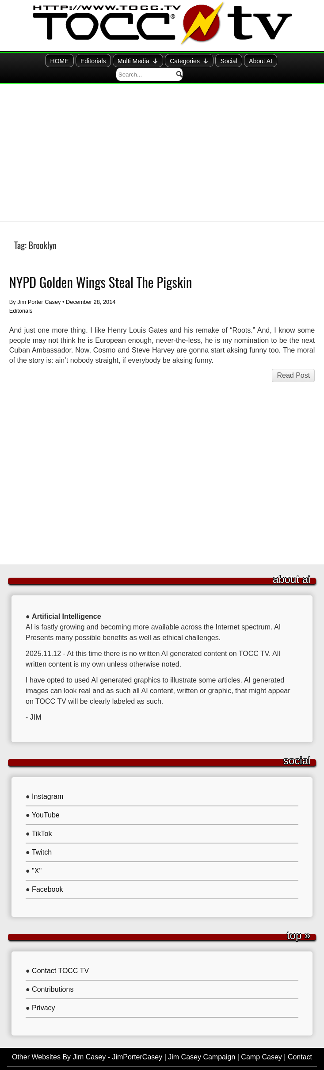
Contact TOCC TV (60, 956)
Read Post (293, 361)
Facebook (47, 875)
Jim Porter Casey (39, 287)
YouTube (46, 801)
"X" (37, 856)
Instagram (47, 782)
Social (196, 61)
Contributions (52, 975)
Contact (300, 1043)
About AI (228, 61)
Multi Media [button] (103, 61)
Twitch (42, 838)
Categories (155, 61)
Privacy (43, 993)
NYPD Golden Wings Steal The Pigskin (100, 268)
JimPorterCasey (137, 1043)
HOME (23, 61)
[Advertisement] (162, 138)
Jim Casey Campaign (201, 1043)
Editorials (58, 61)
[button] (307, 60)
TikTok (42, 819)
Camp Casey (261, 1043)
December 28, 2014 (90, 287)
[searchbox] (281, 60)
